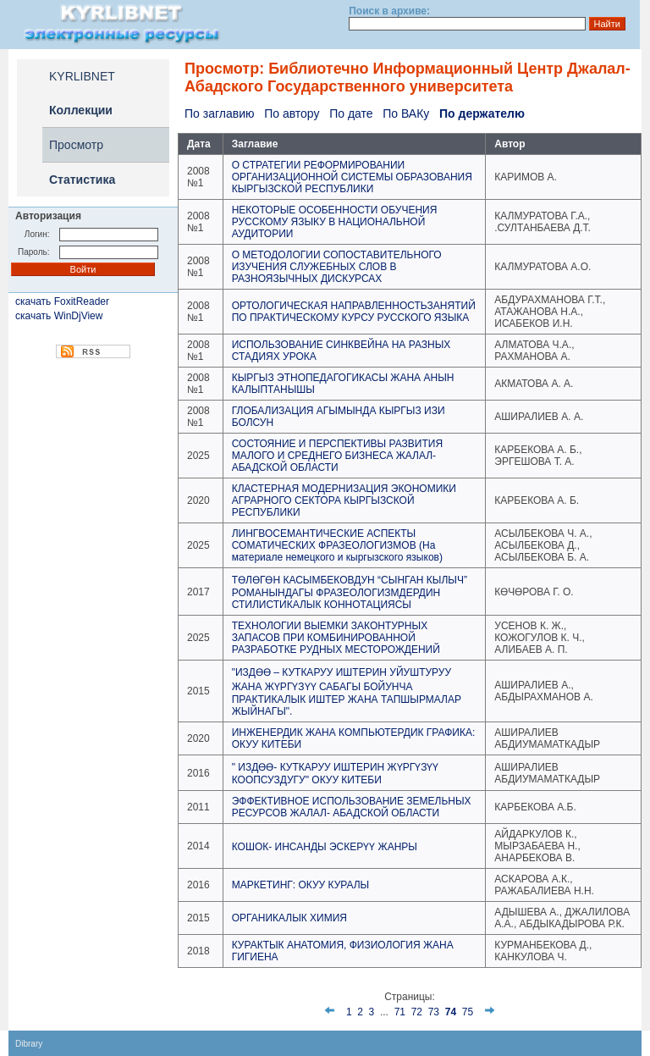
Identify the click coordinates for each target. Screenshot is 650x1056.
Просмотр (76, 145)
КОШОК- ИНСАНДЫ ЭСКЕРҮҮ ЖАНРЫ (324, 847)
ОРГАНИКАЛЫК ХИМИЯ (289, 918)
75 (467, 1012)
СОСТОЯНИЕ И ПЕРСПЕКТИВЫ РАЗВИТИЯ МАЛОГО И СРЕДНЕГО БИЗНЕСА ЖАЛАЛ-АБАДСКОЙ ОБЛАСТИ (337, 455)
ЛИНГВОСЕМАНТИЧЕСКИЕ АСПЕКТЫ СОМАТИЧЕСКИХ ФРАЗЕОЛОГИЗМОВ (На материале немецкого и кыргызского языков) (337, 545)
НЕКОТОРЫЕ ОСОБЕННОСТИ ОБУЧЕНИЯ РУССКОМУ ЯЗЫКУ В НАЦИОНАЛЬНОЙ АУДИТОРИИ (335, 222)
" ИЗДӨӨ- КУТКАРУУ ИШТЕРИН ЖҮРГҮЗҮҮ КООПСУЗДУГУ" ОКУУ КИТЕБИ (335, 773)
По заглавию (219, 113)
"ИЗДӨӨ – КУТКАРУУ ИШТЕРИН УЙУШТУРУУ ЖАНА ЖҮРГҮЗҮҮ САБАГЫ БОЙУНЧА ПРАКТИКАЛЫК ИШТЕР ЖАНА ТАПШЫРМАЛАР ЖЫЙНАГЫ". (346, 691)
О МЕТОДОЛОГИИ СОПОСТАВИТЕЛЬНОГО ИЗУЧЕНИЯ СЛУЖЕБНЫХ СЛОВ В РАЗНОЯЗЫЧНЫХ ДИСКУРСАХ (337, 267)
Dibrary (28, 1043)
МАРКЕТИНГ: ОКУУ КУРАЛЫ (301, 885)
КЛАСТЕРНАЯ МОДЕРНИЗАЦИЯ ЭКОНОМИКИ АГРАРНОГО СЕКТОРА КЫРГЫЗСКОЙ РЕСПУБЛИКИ (344, 500)
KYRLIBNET (82, 76)
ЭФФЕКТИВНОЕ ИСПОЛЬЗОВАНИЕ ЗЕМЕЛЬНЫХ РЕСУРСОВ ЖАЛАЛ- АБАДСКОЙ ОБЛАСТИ (351, 807)
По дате (350, 113)
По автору (291, 113)
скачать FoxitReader (62, 301)
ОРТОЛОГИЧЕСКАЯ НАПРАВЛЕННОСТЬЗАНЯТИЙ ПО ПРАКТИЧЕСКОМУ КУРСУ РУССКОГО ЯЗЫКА (354, 311)
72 (416, 1012)
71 (399, 1012)
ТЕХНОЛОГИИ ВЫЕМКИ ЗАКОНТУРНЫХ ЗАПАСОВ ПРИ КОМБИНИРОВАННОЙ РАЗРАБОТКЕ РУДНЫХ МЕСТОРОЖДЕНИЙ (336, 637)
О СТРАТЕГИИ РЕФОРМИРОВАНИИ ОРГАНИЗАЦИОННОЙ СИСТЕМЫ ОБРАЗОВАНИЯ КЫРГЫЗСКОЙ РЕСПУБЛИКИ (352, 177)
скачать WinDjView (58, 316)
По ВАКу (406, 113)
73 (433, 1012)
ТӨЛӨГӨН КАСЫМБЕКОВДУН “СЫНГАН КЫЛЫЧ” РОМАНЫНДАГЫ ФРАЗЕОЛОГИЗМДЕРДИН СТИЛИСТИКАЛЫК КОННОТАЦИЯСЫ (349, 592)
